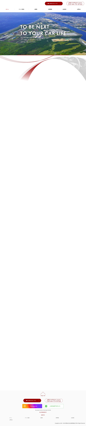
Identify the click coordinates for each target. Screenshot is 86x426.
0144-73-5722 (40, 410)
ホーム (7, 9)
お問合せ (79, 9)
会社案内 (64, 9)
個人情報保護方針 (43, 412)
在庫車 (35, 9)
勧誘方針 (43, 415)
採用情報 (50, 9)
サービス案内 (21, 9)
